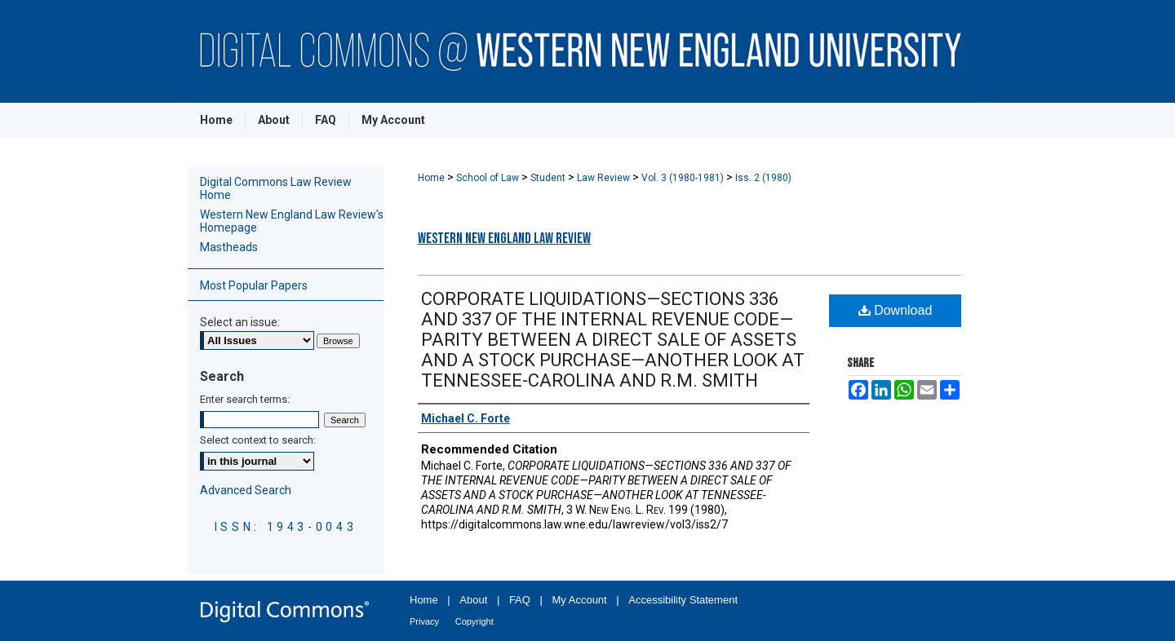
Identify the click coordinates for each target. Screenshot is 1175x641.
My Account (579, 600)
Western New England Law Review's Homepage (292, 221)
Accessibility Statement (683, 600)
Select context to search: (258, 440)
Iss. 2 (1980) (763, 177)
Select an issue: (240, 322)
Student (549, 177)
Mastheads (229, 247)
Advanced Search (245, 490)
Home (432, 177)
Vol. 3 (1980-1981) (683, 177)
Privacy (424, 621)
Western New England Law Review (504, 238)
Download (895, 310)
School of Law (488, 177)
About (473, 600)
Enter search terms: (245, 399)
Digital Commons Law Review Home (276, 188)
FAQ (519, 600)
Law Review (604, 177)
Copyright (474, 621)
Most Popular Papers (254, 285)
